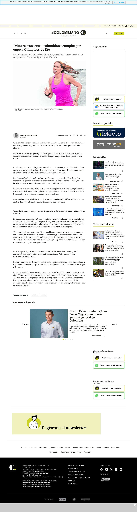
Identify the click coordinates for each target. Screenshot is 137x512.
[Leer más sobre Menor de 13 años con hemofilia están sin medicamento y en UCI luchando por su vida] (115, 187)
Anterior (25, 324)
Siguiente (114, 324)
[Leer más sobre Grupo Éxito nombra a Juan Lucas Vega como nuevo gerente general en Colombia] (115, 176)
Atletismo (35, 295)
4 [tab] (70, 340)
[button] (122, 171)
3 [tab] (68, 340)
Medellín (43, 295)
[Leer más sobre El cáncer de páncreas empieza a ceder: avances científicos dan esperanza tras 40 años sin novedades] (115, 211)
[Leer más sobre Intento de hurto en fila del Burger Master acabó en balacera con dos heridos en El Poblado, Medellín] (115, 199)
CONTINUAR (119, 2)
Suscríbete (119, 33)
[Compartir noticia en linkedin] (85, 135)
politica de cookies (106, 2)
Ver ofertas (96, 353)
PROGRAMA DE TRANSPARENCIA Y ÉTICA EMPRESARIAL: (40, 481)
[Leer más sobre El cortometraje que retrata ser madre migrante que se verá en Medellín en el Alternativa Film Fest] (115, 165)
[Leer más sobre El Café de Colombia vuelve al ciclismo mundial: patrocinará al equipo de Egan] (115, 273)
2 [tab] (66, 340)
